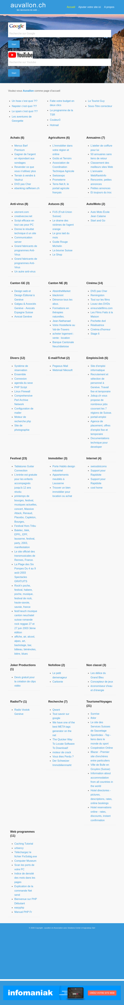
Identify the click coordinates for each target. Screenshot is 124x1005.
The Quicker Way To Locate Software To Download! (63, 743)
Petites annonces (100, 188)
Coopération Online (102, 747)
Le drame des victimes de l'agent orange (63, 224)
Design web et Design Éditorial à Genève (24, 295)
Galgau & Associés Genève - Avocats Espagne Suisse (25, 308)
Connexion (20, 378)
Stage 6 (95, 333)
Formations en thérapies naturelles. (60, 312)
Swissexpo (58, 175)
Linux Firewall (22, 391)
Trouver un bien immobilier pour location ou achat (62, 492)
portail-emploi (98, 417)
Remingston (97, 295)
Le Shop (57, 254)
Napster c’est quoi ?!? (24, 106)
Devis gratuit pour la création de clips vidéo (25, 681)
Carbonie (57, 681)
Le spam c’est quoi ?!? (25, 111)
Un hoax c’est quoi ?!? (24, 101)
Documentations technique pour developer (100, 442)
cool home (97, 487)
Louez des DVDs (100, 303)
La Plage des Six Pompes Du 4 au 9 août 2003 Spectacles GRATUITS (25, 573)
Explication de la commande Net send (23, 890)
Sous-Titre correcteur (100, 106)
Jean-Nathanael (61, 321)
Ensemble (20, 374)
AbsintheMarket (61, 291)
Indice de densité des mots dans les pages (24, 877)
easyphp (19, 907)
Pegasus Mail (60, 366)
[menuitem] (71, 7)
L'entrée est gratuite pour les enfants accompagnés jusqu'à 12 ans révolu (25, 483)
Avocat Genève (23, 316)
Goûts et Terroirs (62, 158)
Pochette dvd (98, 321)
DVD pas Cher (22, 184)
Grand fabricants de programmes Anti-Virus (25, 250)
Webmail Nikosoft (62, 370)
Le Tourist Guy (96, 101)
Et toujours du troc (101, 192)
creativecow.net (23, 216)
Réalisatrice (97, 325)
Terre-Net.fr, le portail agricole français (60, 188)
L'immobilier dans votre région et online (62, 150)
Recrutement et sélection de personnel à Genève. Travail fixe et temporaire (101, 383)
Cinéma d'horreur (100, 329)
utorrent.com (21, 212)
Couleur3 (55, 119)
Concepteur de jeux (102, 681)
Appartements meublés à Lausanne (60, 479)
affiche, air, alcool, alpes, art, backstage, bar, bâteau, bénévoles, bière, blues (25, 645)
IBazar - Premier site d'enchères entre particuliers (100, 756)
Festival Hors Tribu (25, 526)
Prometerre (58, 179)
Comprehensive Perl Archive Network (23, 400)
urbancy (19, 848)
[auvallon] (28, 7)
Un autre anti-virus (25, 271)
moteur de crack (61, 752)
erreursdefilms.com (102, 308)
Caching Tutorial (23, 843)
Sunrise (95, 713)
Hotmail (54, 125)
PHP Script (20, 387)
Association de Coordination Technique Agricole (63, 167)
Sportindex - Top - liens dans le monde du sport (101, 739)
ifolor (93, 718)
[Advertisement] (62, 956)
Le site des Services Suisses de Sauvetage (100, 726)
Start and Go (98, 220)
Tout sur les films (100, 299)
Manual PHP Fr (23, 912)
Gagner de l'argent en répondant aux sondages (25, 158)
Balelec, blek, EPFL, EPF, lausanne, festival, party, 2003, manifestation (24, 539)
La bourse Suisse (62, 250)
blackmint (57, 295)
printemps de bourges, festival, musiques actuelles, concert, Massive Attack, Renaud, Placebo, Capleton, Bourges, (25, 509)
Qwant (56, 709)
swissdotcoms (99, 466)
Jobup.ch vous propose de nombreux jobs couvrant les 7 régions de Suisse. (101, 404)
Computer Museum (25, 860)
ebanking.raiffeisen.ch (26, 188)
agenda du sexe (23, 383)
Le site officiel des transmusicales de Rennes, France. (24, 555)
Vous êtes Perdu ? (63, 756)
